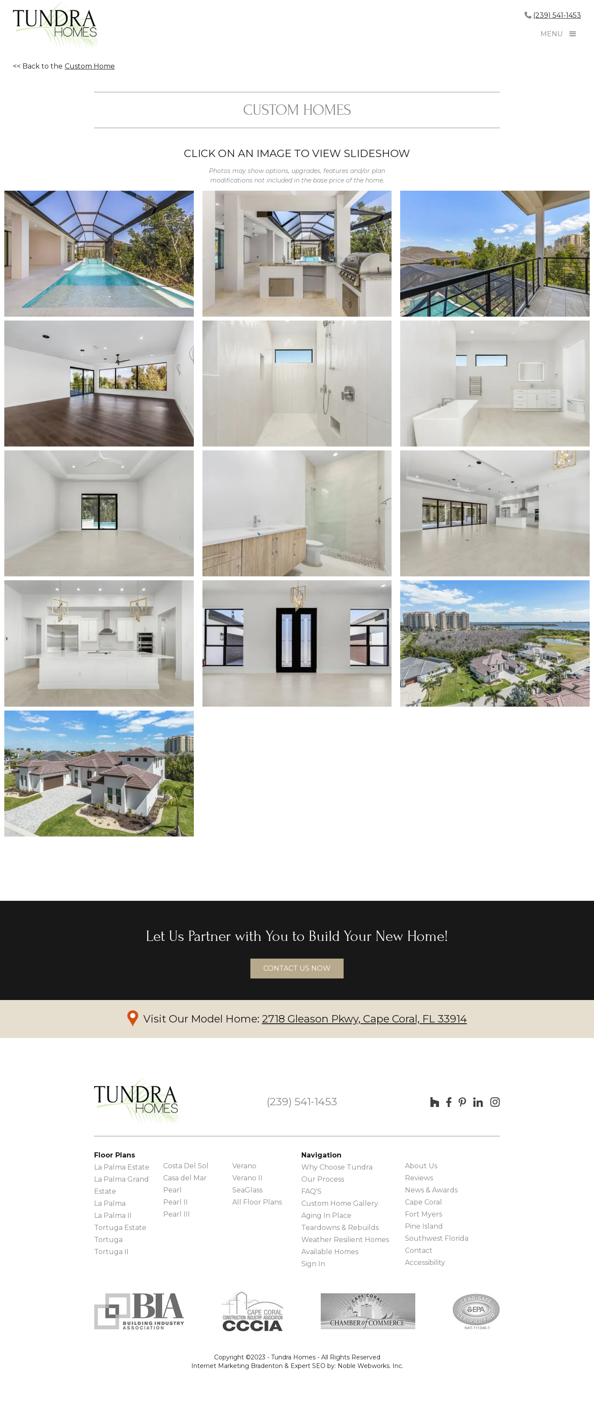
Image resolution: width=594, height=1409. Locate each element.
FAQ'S (311, 1191)
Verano (244, 1166)
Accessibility (425, 1262)
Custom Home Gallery (339, 1203)
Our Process (322, 1179)
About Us (421, 1166)
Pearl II (175, 1202)
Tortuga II (111, 1252)
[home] (56, 26)
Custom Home (90, 66)
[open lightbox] (99, 254)
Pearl (172, 1190)
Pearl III (176, 1214)
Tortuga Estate (120, 1227)
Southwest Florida (436, 1238)
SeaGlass (247, 1190)
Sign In (313, 1264)
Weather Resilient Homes (345, 1240)
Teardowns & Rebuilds (340, 1227)
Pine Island (424, 1226)
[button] (573, 34)
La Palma (110, 1203)
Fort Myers (423, 1214)
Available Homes (329, 1252)
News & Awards (431, 1190)
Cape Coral (423, 1202)
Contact (419, 1250)
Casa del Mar (185, 1178)
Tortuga (108, 1240)
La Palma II (113, 1215)
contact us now (297, 968)
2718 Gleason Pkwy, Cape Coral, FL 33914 (364, 1019)
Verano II (247, 1178)
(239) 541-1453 (557, 15)
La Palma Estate (121, 1167)
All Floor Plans (257, 1202)
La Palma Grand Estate (121, 1185)
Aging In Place (326, 1215)
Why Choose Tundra (337, 1167)
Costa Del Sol (186, 1166)
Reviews (419, 1178)
